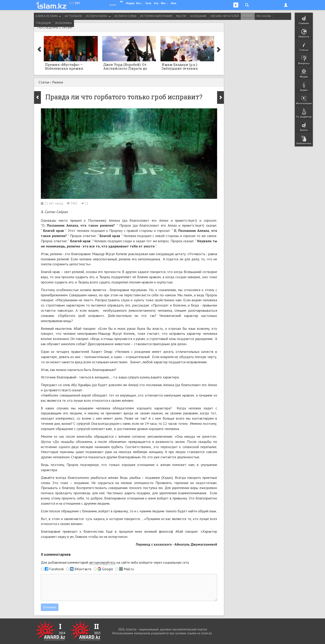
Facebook (56, 569)
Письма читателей (225, 16)
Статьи (44, 82)
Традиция (43, 23)
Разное (248, 16)
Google (107, 569)
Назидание (198, 16)
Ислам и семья (125, 16)
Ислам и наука (98, 16)
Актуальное (73, 16)
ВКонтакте (82, 569)
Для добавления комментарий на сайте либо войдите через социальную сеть (115, 562)
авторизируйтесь (102, 562)
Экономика (63, 23)
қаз (71, 2)
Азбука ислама (48, 16)
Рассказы (264, 16)
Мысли (181, 16)
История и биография (156, 16)
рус (77, 2)
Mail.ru (129, 569)
